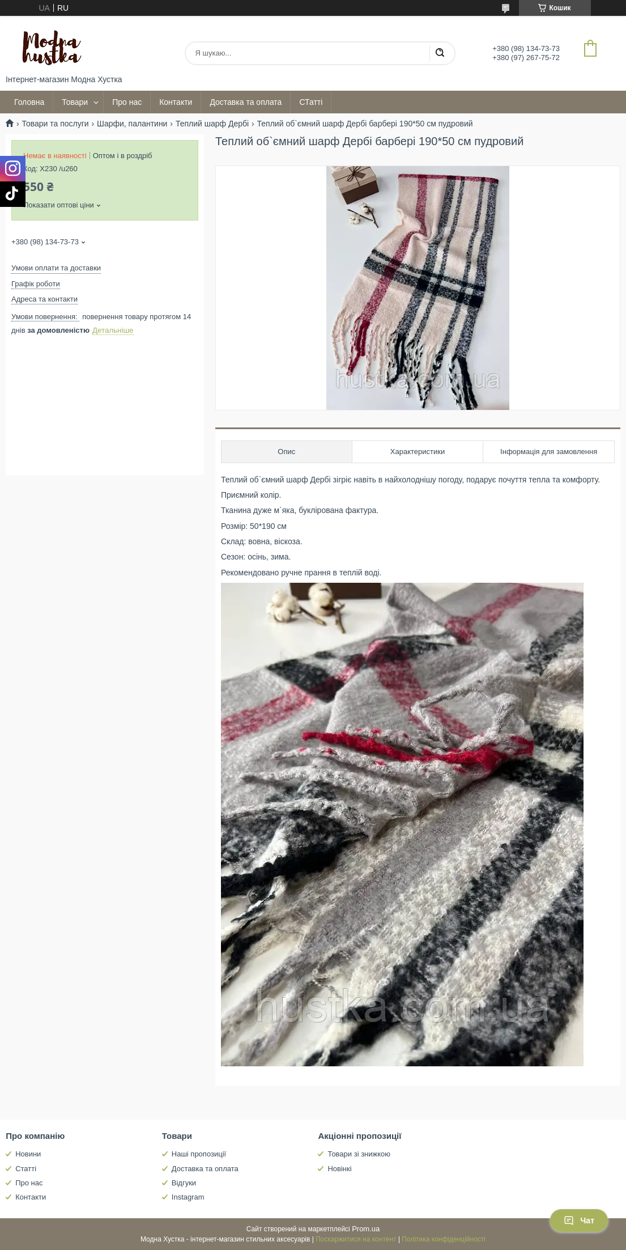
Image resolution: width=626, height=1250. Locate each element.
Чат (579, 1220)
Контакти (175, 102)
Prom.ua (366, 1228)
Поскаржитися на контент (356, 1239)
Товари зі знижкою (358, 1154)
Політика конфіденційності (444, 1239)
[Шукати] (439, 53)
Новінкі (339, 1168)
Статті (25, 1168)
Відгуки (184, 1183)
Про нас (127, 102)
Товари (75, 102)
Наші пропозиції (199, 1154)
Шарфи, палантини (132, 123)
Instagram (188, 1197)
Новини (28, 1154)
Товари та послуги (55, 123)
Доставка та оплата (246, 102)
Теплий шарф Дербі (212, 123)
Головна (29, 102)
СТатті (310, 102)
